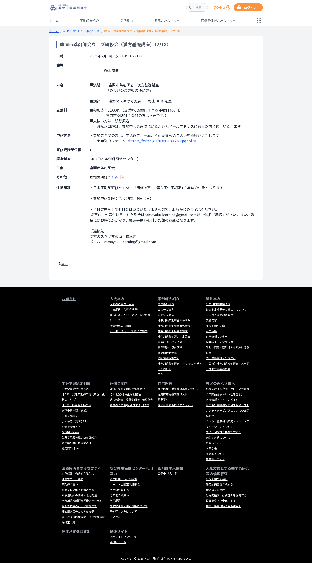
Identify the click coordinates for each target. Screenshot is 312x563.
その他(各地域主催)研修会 (125, 394)
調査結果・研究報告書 (219, 342)
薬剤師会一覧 (118, 542)
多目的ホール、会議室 (123, 479)
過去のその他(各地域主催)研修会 (129, 405)
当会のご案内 (166, 309)
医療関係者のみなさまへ (218, 20)
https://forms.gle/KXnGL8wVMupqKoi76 (162, 140)
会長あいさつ (166, 304)
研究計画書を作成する (219, 484)
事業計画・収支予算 (170, 342)
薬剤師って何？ (215, 453)
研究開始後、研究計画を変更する (226, 495)
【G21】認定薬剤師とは (76, 405)
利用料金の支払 (119, 490)
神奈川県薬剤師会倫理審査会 (223, 506)
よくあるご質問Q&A (74, 421)
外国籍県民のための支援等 (78, 511)
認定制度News (70, 432)
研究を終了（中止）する (221, 500)
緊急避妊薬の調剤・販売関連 (79, 495)
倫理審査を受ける (217, 490)
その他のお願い (119, 495)
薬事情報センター (217, 336)
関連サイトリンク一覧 (123, 536)
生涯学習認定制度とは (75, 389)
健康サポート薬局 (72, 479)
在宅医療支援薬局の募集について (178, 389)
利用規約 (115, 500)
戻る (64, 264)
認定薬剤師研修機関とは (76, 443)
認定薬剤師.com (71, 448)
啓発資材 (163, 399)
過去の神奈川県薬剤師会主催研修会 (131, 399)
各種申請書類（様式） (75, 410)
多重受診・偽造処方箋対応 (78, 473)
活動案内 (126, 20)
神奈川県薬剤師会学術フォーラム (82, 500)
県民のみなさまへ (167, 20)
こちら (113, 177)
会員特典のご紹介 (120, 325)
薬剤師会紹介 (89, 20)
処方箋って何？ (215, 459)
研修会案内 (71, 31)
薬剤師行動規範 (167, 353)
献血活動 (211, 331)
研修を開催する (71, 426)
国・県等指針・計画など (221, 358)
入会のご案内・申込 (122, 304)
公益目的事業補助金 (218, 304)
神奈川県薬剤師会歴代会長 (174, 325)
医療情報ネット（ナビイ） (222, 399)
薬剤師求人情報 (170, 468)
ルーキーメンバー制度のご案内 (129, 331)
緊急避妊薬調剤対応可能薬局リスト (227, 405)
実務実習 (211, 320)
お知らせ (69, 298)
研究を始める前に (217, 479)
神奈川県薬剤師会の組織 (173, 331)
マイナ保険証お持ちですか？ (223, 432)
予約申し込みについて (123, 511)
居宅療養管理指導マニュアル (175, 405)
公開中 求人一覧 (167, 473)
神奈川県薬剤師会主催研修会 (127, 389)
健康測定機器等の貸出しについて (226, 309)
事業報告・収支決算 (170, 347)
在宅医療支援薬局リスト (173, 394)
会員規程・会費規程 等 (124, 309)
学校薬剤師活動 (215, 325)
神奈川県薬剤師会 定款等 (174, 336)
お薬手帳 (211, 448)
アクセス (163, 374)
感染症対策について (218, 437)
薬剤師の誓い (70, 484)
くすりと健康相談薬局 (219, 315)
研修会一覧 (91, 31)
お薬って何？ (214, 443)
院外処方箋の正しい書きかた (79, 506)
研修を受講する (71, 416)
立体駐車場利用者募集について (129, 506)
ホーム (54, 20)
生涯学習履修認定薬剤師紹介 (79, 437)
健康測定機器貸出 (76, 531)
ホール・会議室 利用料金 (125, 484)
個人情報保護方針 (168, 358)
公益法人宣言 (166, 315)
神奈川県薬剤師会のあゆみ (174, 320)
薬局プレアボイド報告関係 (78, 490)
